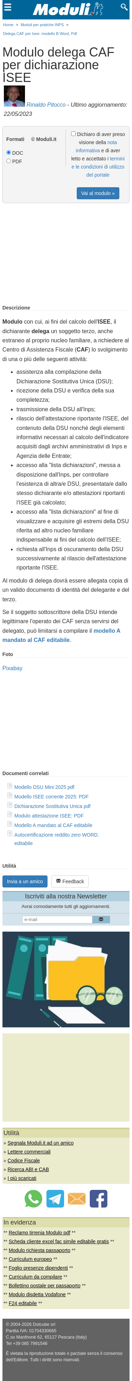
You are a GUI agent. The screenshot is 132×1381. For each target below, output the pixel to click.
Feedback (70, 881)
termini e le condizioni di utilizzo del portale (98, 167)
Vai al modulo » (98, 193)
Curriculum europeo (30, 1259)
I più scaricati (22, 1178)
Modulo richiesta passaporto (39, 1250)
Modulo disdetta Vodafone (37, 1294)
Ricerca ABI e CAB (28, 1169)
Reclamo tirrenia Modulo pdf (39, 1232)
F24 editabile (23, 1303)
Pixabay (12, 668)
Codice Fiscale (24, 1160)
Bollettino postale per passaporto (45, 1285)
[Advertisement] (66, 254)
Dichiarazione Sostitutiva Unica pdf (52, 806)
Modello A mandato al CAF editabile (53, 825)
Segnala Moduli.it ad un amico (41, 1143)
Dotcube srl (44, 1324)
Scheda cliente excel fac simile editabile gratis (59, 1241)
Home (8, 25)
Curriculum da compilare (35, 1277)
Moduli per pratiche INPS (42, 25)
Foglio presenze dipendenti (38, 1268)
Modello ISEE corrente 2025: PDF (51, 796)
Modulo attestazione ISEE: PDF (49, 816)
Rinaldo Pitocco (45, 105)
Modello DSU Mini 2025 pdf (44, 787)
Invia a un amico (25, 881)
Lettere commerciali (29, 1152)
